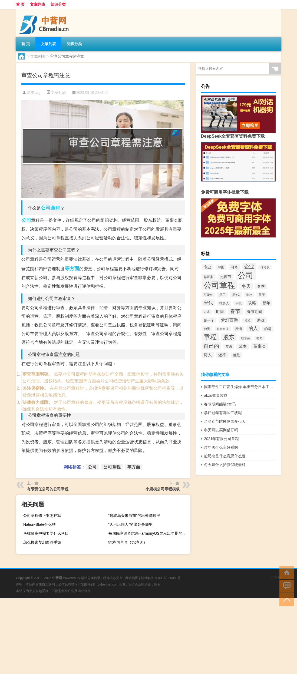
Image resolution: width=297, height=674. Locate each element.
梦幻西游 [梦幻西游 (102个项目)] (229, 320)
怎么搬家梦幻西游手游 (42, 542)
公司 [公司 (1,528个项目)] (245, 275)
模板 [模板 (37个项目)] (247, 320)
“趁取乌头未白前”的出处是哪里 (134, 515)
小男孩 (276, 577)
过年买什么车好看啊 (221, 447)
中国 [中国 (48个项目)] (221, 267)
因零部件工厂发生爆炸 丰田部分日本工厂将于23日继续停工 (240, 387)
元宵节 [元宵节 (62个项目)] (225, 277)
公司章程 (50, 208)
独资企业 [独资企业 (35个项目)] (223, 329)
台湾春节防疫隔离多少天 (225, 421)
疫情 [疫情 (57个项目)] (238, 329)
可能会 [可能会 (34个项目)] (208, 294)
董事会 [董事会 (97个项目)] (259, 346)
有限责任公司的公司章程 (47, 489)
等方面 (72, 268)
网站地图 (131, 578)
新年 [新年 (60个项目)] (266, 303)
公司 (26, 220)
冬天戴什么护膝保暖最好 (225, 464)
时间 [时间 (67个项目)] (220, 311)
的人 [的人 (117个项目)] (253, 328)
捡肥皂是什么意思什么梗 (225, 456)
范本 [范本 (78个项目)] (243, 346)
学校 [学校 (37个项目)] (249, 294)
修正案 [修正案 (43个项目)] (208, 277)
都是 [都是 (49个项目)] (236, 355)
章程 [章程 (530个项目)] (210, 337)
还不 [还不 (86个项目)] (222, 354)
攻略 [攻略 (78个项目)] (252, 303)
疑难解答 (147, 578)
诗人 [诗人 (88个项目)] (208, 354)
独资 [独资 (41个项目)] (207, 329)
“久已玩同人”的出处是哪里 (130, 524)
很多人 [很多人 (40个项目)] (224, 303)
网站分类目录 (90, 578)
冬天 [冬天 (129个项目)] (246, 286)
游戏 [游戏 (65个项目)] (261, 320)
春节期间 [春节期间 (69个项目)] (254, 311)
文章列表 (37, 4)
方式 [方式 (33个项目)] (207, 311)
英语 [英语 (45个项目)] (229, 347)
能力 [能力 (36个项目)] (259, 338)
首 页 (20, 4)
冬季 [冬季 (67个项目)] (261, 286)
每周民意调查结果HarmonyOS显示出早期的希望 (148, 533)
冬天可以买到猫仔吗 (221, 430)
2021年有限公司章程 (221, 439)
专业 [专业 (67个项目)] (207, 267)
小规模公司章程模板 (163, 489)
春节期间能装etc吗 (220, 404)
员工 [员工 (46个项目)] (222, 295)
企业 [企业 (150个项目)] (249, 266)
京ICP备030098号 (168, 578)
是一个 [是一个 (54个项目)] (209, 320)
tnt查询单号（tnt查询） (127, 542)
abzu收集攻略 (215, 395)
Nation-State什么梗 (39, 524)
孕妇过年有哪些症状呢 (223, 413)
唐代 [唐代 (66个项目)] (236, 294)
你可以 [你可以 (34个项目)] (264, 267)
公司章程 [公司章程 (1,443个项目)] (219, 285)
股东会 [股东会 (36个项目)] (245, 338)
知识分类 (58, 4)
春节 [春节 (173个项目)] (235, 311)
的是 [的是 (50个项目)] (267, 329)
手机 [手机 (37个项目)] (239, 303)
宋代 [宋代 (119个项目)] (208, 302)
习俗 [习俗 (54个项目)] (234, 267)
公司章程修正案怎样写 (42, 515)
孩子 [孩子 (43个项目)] (262, 295)
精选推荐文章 (113, 578)
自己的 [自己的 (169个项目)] (211, 346)
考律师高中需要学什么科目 (46, 533)
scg (38, 93)
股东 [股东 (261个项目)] (229, 337)
